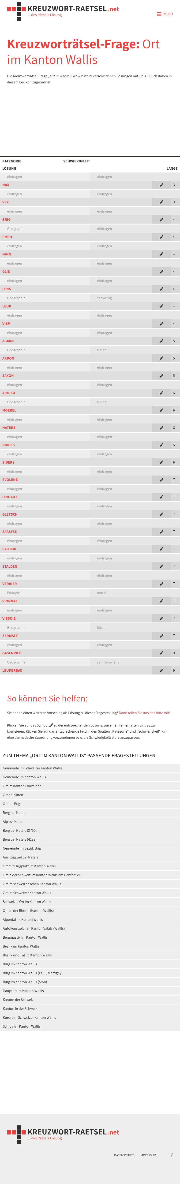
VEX (5, 202)
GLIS (6, 271)
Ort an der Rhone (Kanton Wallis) (28, 910)
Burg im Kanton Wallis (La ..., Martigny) (33, 972)
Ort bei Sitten (13, 794)
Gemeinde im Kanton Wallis (24, 777)
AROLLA (8, 392)
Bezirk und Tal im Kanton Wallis (27, 955)
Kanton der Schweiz (18, 999)
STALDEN (9, 566)
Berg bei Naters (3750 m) (22, 830)
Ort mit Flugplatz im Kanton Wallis (29, 866)
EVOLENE (10, 479)
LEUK (6, 306)
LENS (6, 288)
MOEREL (9, 410)
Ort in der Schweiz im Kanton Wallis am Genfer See (42, 875)
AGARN (8, 340)
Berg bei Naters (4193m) (21, 839)
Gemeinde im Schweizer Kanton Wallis (32, 768)
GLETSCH (10, 514)
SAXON (8, 375)
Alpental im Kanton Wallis (23, 919)
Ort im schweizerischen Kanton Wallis (32, 883)
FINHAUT (9, 497)
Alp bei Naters (13, 821)
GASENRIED (12, 653)
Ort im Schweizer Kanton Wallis (27, 892)
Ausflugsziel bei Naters (20, 857)
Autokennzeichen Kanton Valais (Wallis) (34, 928)
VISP (6, 323)
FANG (6, 254)
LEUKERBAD (12, 670)
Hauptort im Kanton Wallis (23, 990)
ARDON (8, 358)
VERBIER (9, 583)
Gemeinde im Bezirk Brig (22, 848)
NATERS (8, 427)
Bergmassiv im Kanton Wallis (25, 937)
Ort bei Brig (11, 803)
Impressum (148, 1155)
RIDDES (8, 444)
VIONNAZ (10, 601)
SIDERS (8, 462)
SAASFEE (9, 531)
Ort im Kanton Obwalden (22, 785)
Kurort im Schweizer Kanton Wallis (29, 1017)
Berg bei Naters (14, 812)
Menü (165, 14)
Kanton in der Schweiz (20, 1008)
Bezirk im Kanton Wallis (21, 946)
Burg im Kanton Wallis (20, 964)
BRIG (6, 219)
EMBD (7, 236)
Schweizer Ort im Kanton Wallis (27, 901)
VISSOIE (9, 618)
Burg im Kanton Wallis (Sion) (25, 981)
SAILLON (9, 549)
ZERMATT (10, 635)
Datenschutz (124, 1155)
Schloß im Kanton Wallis (22, 1026)
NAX (5, 184)
